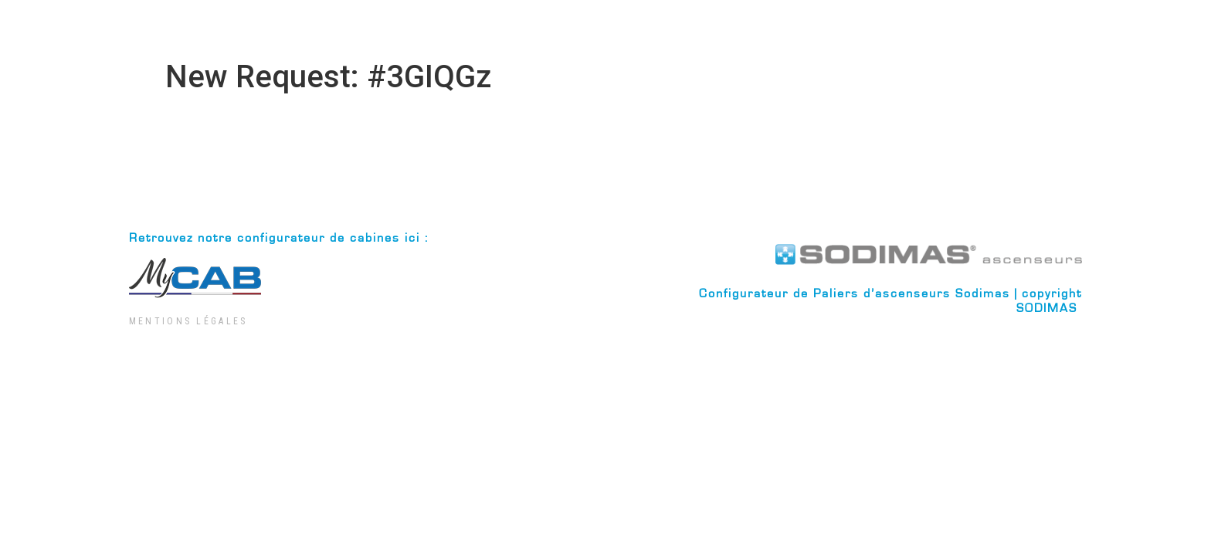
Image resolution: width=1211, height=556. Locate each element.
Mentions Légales (188, 321)
